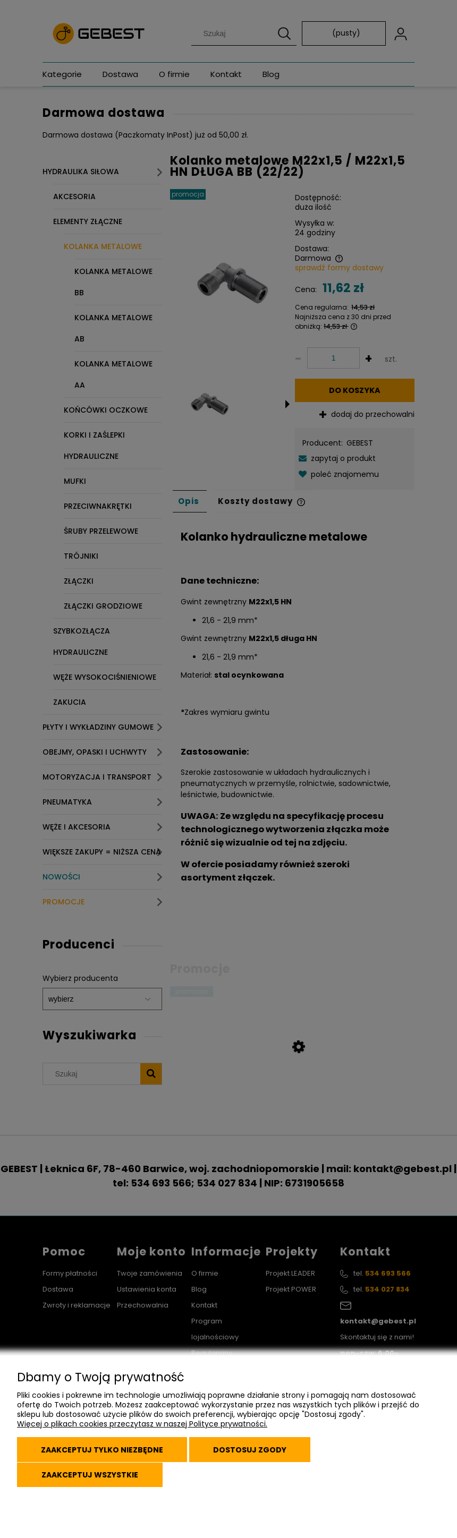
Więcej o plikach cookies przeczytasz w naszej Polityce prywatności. (142, 1427)
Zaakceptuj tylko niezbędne (104, 1452)
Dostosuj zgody (254, 1452)
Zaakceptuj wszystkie (91, 1475)
